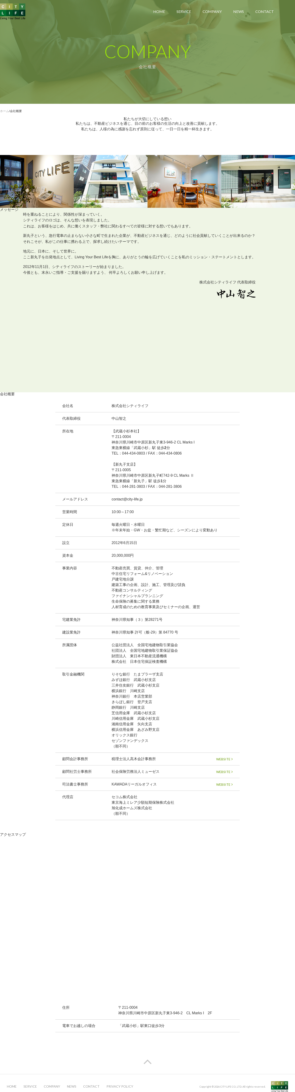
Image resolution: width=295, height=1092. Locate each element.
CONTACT (264, 11)
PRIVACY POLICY (119, 1086)
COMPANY (212, 11)
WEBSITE (224, 759)
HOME (159, 11)
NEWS (238, 11)
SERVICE (184, 11)
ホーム (4, 111)
